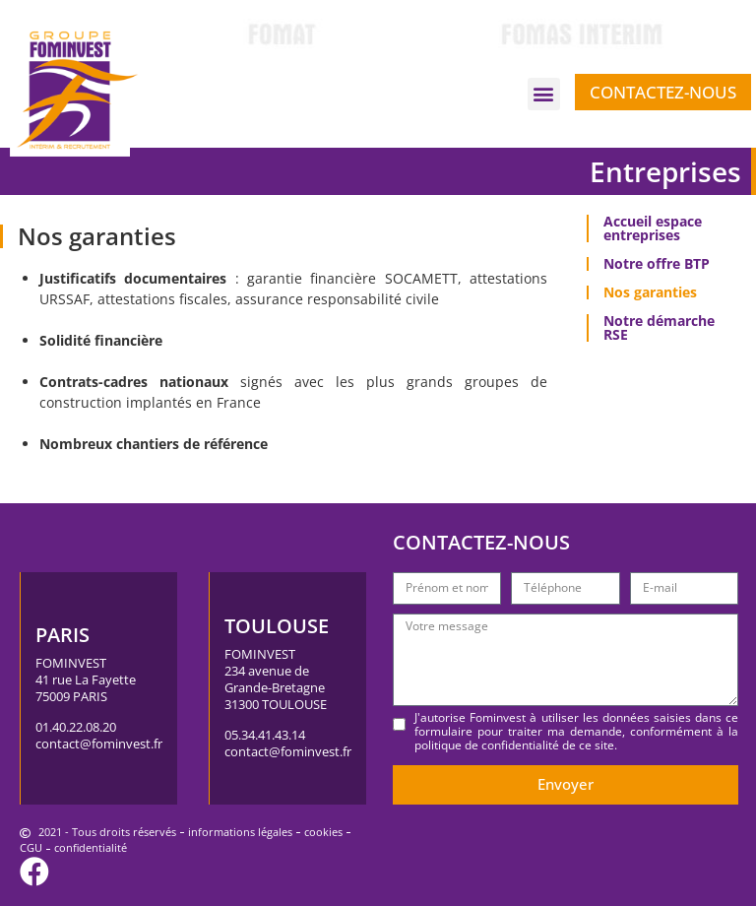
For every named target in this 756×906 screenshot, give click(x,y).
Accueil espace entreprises (652, 228)
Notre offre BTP (656, 263)
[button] (544, 94)
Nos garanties (650, 292)
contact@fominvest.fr (98, 743)
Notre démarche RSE (659, 327)
